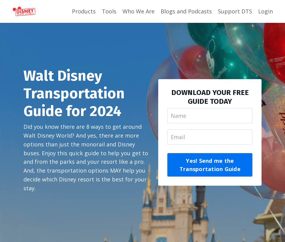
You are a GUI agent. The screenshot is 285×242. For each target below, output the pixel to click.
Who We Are (139, 11)
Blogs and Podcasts (186, 11)
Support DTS (235, 11)
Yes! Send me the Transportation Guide (210, 165)
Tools (109, 11)
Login (265, 11)
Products (84, 11)
